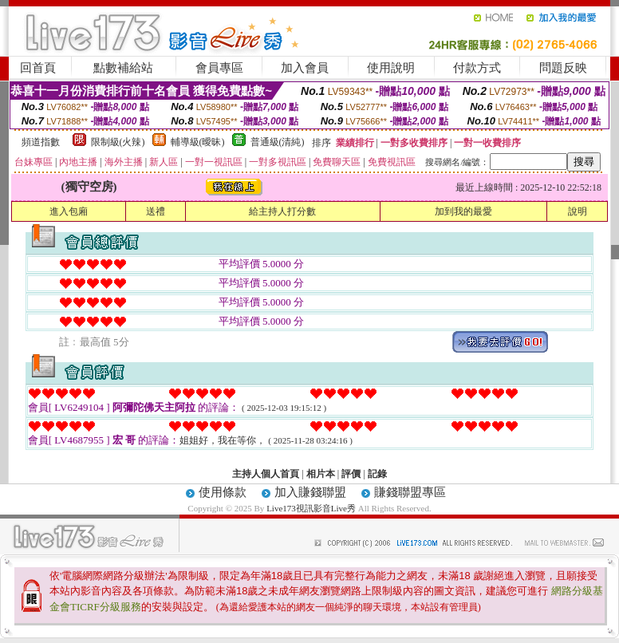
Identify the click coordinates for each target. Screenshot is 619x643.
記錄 (377, 473)
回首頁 (38, 67)
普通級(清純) (277, 142)
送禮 (155, 211)
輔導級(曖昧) (198, 142)
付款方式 (477, 67)
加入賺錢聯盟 (310, 492)
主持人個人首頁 (265, 473)
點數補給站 (123, 67)
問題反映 (563, 67)
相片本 (320, 473)
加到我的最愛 (463, 211)
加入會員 (305, 67)
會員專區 (219, 67)
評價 (351, 473)
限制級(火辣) (118, 142)
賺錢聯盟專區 (410, 492)
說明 (577, 211)
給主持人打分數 (282, 211)
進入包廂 (68, 211)
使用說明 (391, 67)
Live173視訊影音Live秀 (311, 508)
